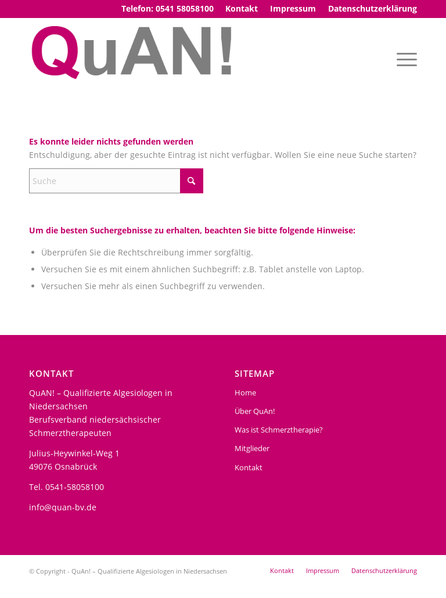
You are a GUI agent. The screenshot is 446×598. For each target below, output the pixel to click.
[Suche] (116, 180)
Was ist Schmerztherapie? (279, 429)
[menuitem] (242, 9)
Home (245, 392)
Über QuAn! (255, 411)
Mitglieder (252, 448)
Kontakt (248, 467)
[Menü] (404, 58)
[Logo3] (133, 58)
